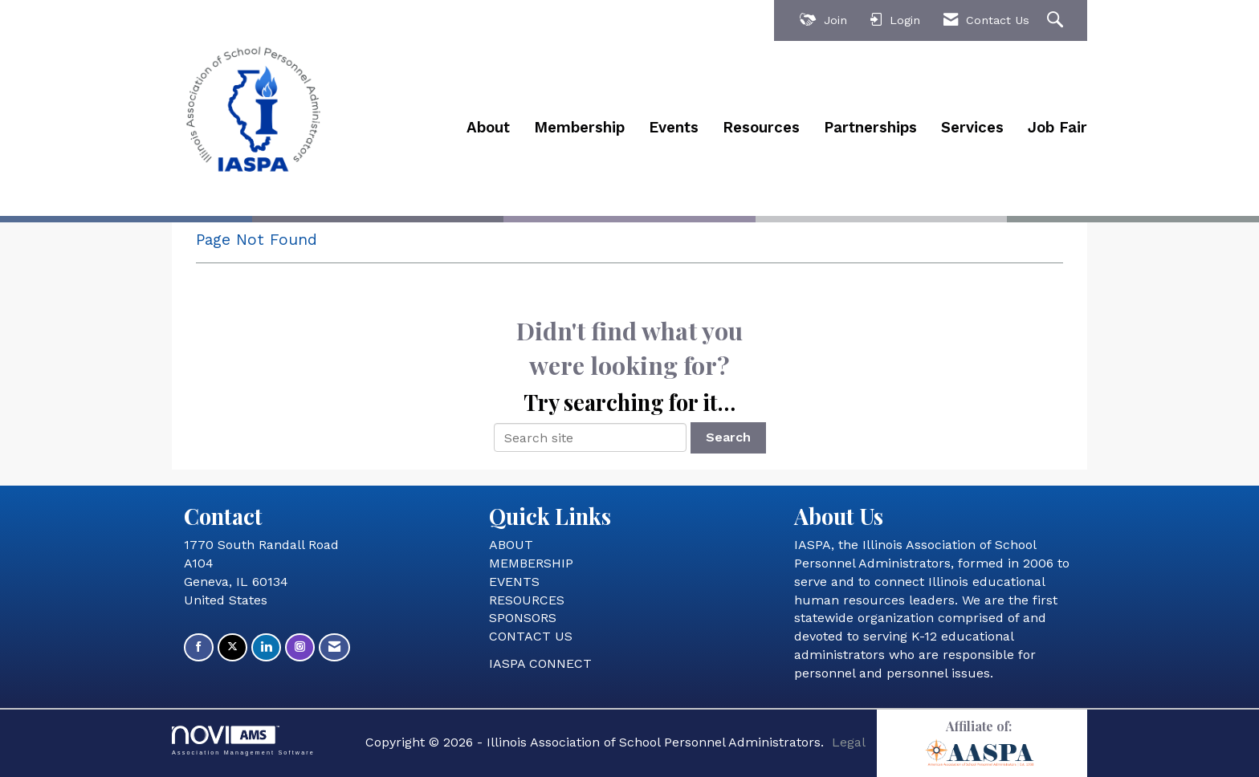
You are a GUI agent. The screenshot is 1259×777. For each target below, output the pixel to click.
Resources (761, 127)
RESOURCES (526, 600)
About (488, 127)
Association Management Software (243, 740)
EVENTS (514, 581)
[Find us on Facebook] (199, 647)
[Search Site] (1057, 20)
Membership (579, 127)
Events (674, 127)
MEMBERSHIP (531, 563)
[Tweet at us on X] (232, 647)
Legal (849, 742)
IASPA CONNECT (540, 663)
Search (728, 437)
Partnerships (870, 127)
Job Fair (1057, 127)
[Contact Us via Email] (334, 647)
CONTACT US (530, 636)
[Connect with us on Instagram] (300, 647)
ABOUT (511, 544)
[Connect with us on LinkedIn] (266, 647)
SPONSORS (522, 617)
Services (972, 127)
